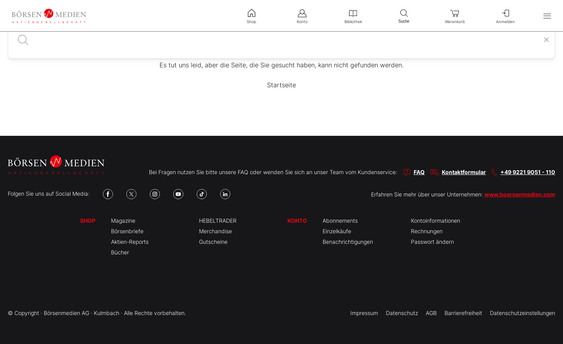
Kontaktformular (464, 172)
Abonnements (340, 220)
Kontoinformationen (435, 220)
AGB (431, 313)
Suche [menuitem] (404, 15)
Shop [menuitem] (251, 15)
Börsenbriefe (127, 231)
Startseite (281, 85)
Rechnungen (427, 231)
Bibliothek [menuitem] (353, 15)
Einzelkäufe (337, 231)
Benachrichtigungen (348, 241)
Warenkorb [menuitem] (454, 15)
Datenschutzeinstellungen (522, 313)
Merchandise (215, 231)
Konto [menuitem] (302, 15)
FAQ (419, 172)
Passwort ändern (432, 241)
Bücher (120, 252)
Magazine (123, 220)
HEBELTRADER (218, 220)
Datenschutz (402, 313)
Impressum (364, 313)
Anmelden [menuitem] (505, 15)
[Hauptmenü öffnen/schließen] (547, 16)
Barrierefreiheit (463, 313)
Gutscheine (213, 241)
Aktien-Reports (130, 241)
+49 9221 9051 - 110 (527, 172)
